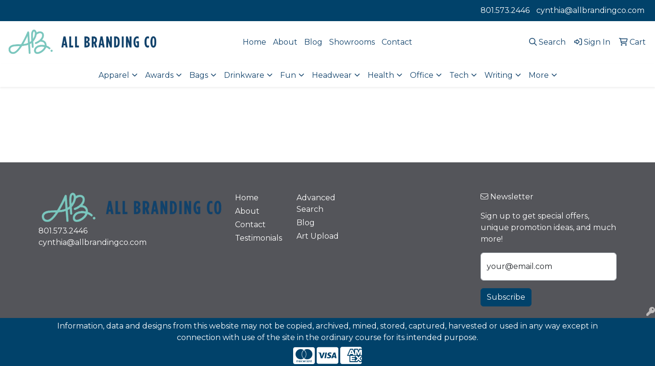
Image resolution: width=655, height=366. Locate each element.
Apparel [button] (114, 75)
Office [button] (421, 75)
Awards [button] (159, 75)
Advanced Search (316, 203)
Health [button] (381, 75)
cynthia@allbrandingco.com (590, 10)
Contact (397, 42)
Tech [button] (459, 75)
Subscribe (506, 297)
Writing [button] (498, 75)
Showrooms (352, 42)
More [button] (539, 75)
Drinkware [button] (244, 75)
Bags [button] (198, 75)
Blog (313, 42)
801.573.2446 (505, 10)
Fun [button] (288, 75)
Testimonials (258, 238)
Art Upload (318, 236)
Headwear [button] (332, 75)
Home (254, 42)
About (285, 42)
